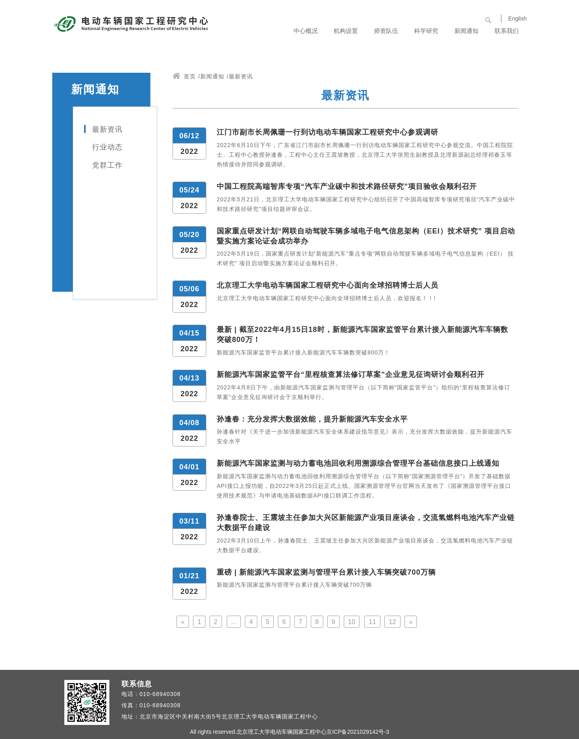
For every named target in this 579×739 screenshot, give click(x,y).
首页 (190, 76)
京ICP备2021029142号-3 (357, 732)
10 (351, 621)
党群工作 (107, 165)
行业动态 (107, 147)
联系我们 (507, 30)
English (517, 18)
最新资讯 (107, 129)
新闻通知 (212, 76)
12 (392, 621)
